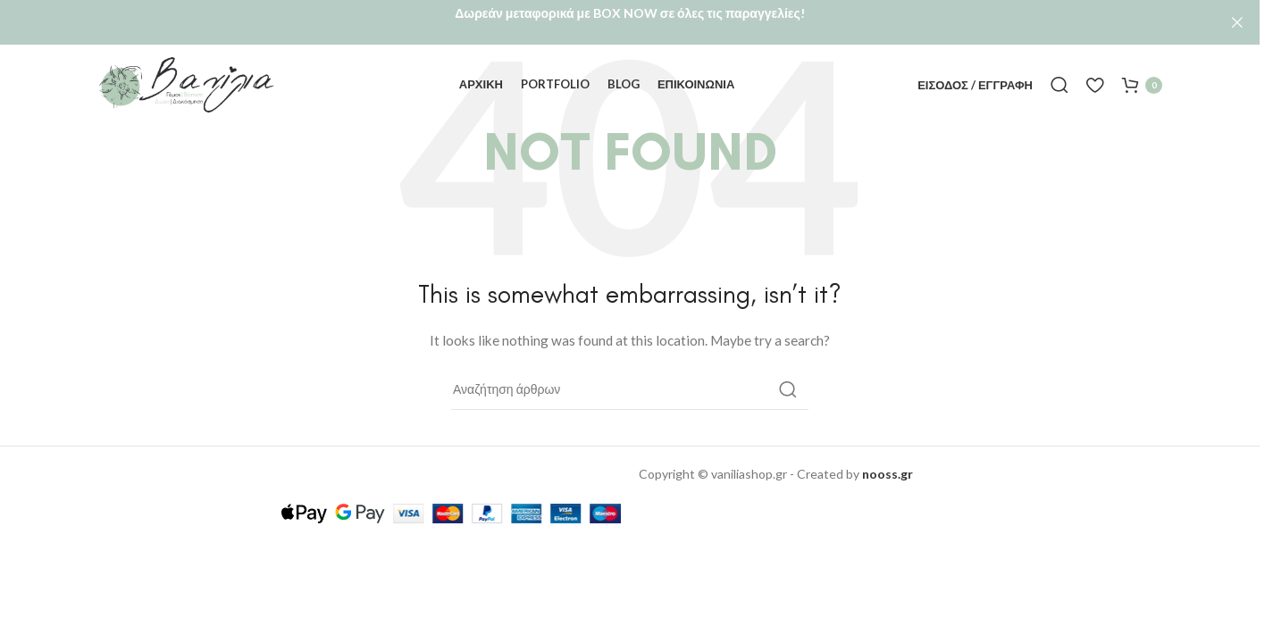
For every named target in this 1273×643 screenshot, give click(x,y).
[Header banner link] (630, 22)
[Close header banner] (1237, 22)
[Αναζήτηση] (1059, 80)
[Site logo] (186, 79)
